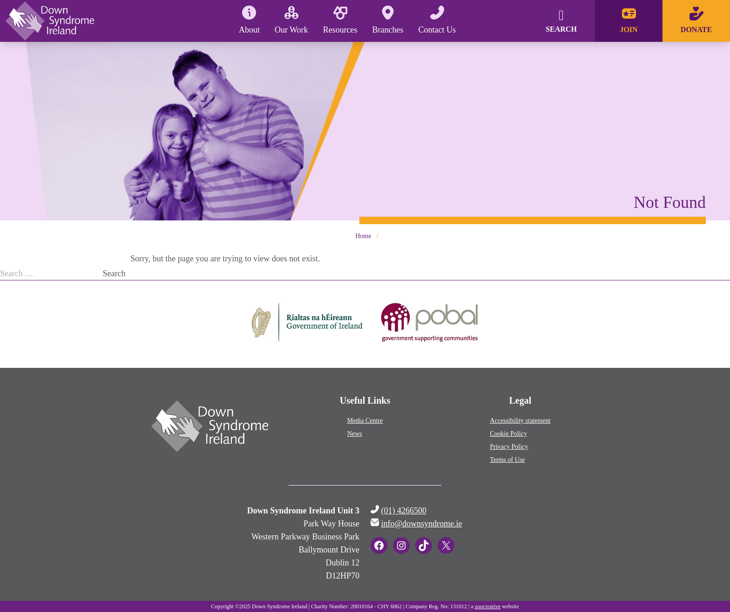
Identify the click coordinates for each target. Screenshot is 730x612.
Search (114, 273)
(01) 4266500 (404, 510)
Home (363, 236)
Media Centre (365, 420)
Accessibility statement (520, 420)
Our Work (291, 20)
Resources (340, 20)
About (249, 20)
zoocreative (487, 606)
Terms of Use (507, 459)
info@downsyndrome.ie (421, 523)
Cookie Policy (508, 433)
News (354, 433)
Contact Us (437, 20)
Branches (388, 20)
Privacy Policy (509, 446)
